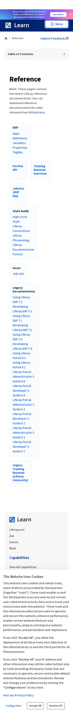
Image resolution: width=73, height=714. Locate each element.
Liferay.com (17, 530)
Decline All (55, 706)
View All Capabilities (22, 567)
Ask (11, 536)
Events (13, 542)
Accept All (35, 706)
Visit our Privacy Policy (18, 695)
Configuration (13, 706)
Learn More (58, 14)
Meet (12, 548)
